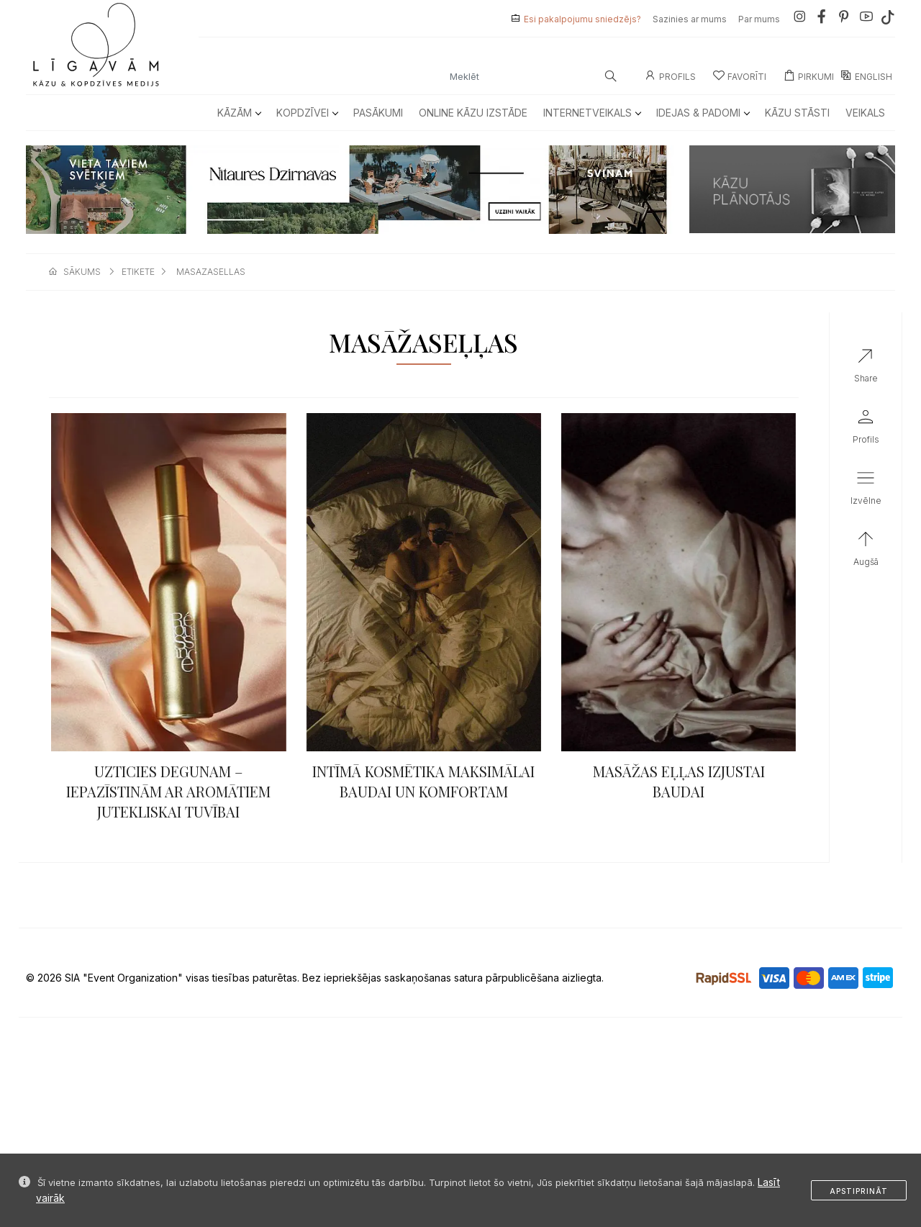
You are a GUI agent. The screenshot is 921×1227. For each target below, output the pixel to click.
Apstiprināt (859, 1191)
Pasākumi (378, 113)
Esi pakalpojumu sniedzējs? (582, 19)
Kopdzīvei (306, 113)
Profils (670, 76)
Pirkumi (809, 76)
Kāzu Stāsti (797, 113)
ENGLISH (866, 76)
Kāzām (238, 113)
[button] (865, 491)
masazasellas (210, 271)
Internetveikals (591, 113)
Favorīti (739, 76)
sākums (82, 271)
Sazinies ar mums (690, 19)
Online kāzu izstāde (473, 113)
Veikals (865, 113)
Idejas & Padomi (702, 113)
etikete (138, 271)
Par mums (759, 19)
